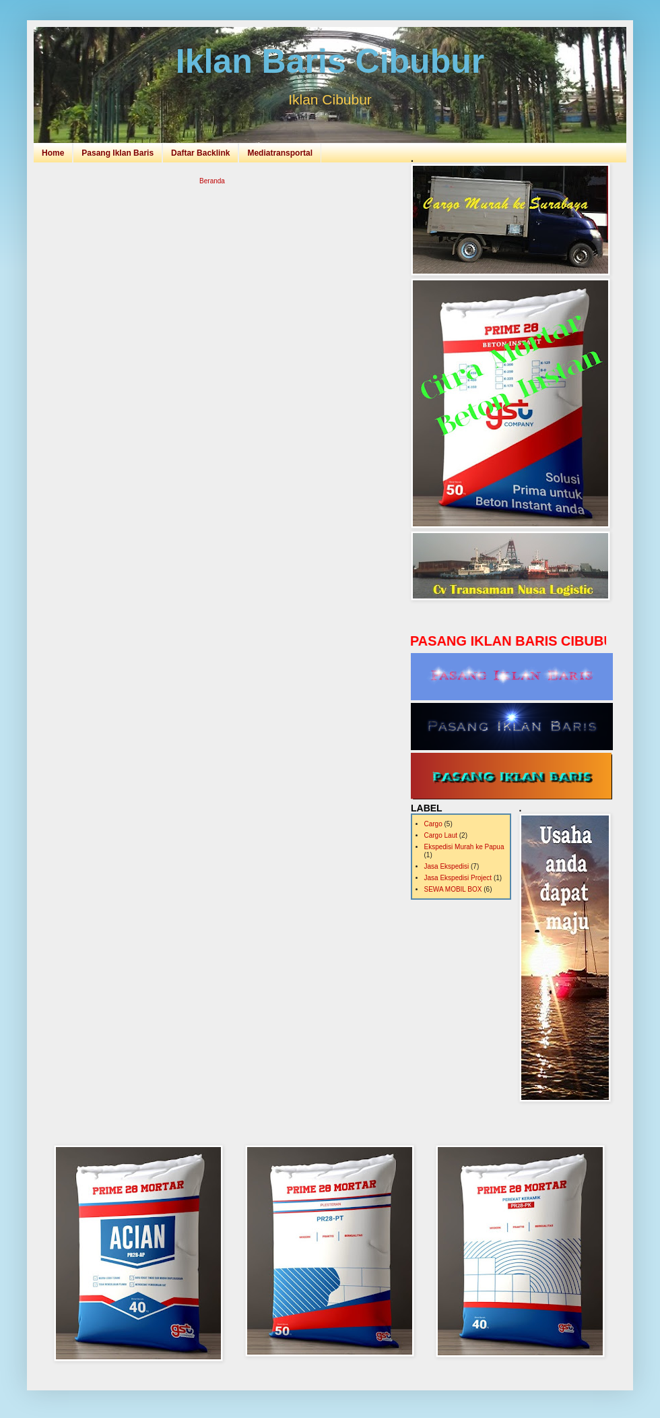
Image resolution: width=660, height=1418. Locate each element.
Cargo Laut (440, 835)
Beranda (212, 181)
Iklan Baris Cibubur (330, 61)
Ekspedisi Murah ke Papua (464, 847)
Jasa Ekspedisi (446, 866)
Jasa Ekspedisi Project (458, 878)
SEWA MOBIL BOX (453, 889)
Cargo (433, 824)
